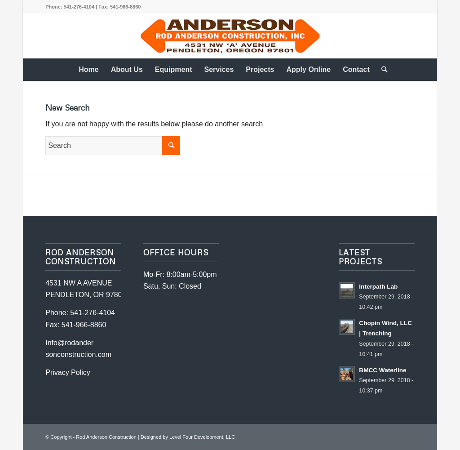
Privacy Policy (67, 372)
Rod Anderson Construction (106, 437)
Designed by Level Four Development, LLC (188, 437)
